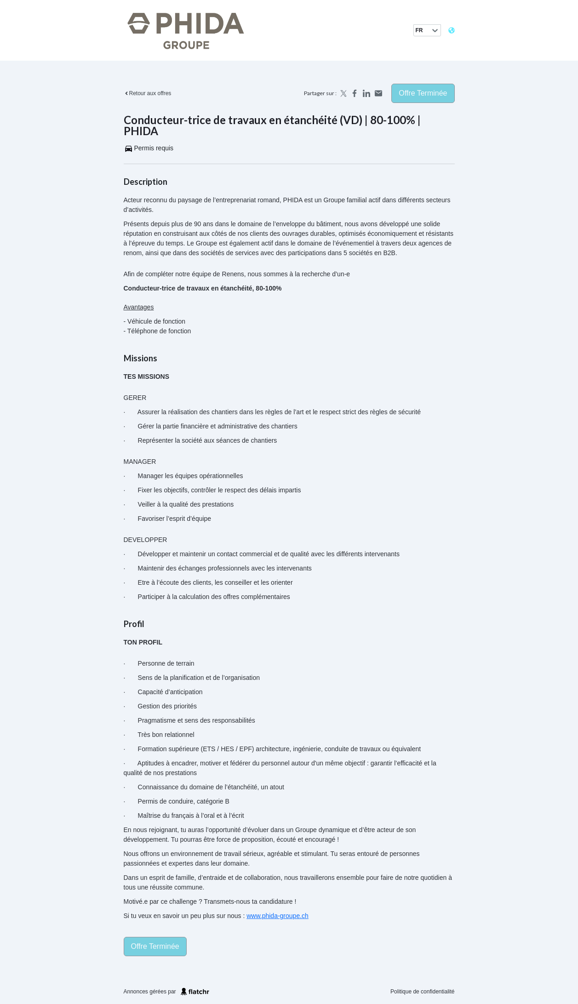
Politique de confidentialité (422, 991)
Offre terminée (423, 93)
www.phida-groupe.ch (277, 915)
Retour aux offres (148, 93)
